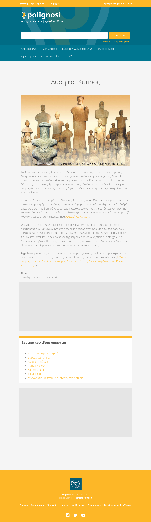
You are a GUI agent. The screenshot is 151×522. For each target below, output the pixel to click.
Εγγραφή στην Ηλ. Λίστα (72, 505)
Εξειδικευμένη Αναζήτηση (116, 41)
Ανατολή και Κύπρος (77, 216)
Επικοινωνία (94, 505)
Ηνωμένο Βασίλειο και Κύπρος (48, 261)
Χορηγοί (55, 3)
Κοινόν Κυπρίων (50, 56)
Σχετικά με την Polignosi (31, 3)
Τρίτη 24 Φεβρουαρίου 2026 (118, 3)
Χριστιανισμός (36, 370)
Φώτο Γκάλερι (106, 49)
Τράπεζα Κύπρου (83, 497)
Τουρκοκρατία (36, 374)
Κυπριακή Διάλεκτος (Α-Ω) (77, 49)
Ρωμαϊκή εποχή (36, 365)
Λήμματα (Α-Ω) (29, 49)
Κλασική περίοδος (38, 361)
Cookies (24, 505)
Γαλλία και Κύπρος (77, 261)
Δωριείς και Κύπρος (39, 357)
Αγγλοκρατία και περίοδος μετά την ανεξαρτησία (55, 378)
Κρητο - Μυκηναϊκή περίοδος (44, 353)
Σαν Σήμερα (50, 49)
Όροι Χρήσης (37, 505)
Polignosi (66, 494)
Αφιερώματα (28, 56)
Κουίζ (68, 56)
